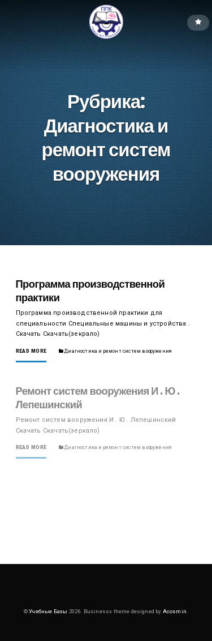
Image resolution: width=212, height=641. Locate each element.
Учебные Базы (48, 611)
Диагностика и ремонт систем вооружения (118, 351)
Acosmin (175, 611)
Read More (31, 351)
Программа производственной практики (90, 291)
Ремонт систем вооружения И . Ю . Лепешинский (98, 398)
